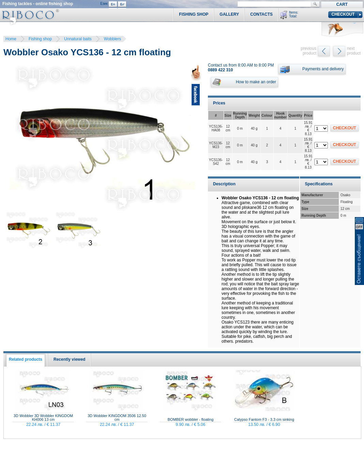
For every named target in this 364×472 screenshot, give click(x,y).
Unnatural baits (78, 39)
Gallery (229, 14)
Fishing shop (40, 39)
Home (10, 39)
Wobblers (112, 39)
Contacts (261, 14)
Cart (342, 4)
